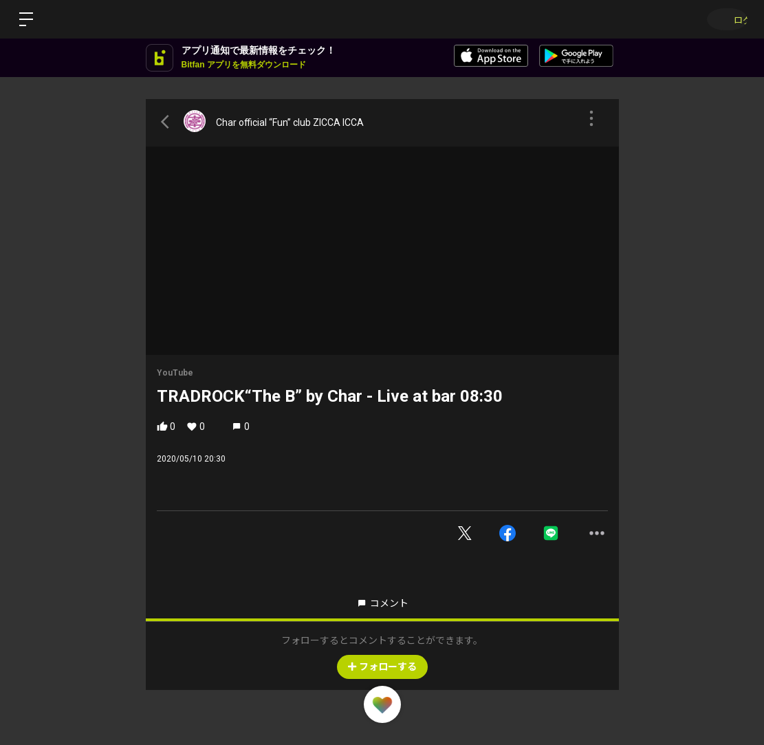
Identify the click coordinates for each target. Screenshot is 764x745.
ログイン (722, 19)
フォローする (382, 666)
